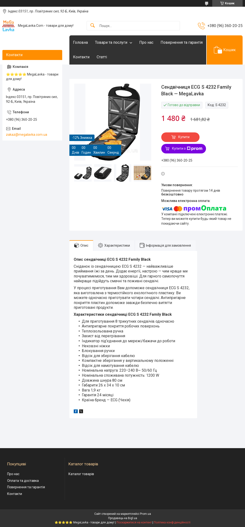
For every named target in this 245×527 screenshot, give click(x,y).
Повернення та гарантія (182, 42)
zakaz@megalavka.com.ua (26, 134)
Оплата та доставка (23, 481)
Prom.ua (145, 514)
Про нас (146, 42)
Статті (102, 57)
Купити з (187, 149)
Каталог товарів (81, 474)
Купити (183, 137)
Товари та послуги (111, 42)
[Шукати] (92, 25)
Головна (80, 42)
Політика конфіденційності (172, 522)
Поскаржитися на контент (134, 522)
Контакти (81, 57)
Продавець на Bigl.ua (122, 518)
